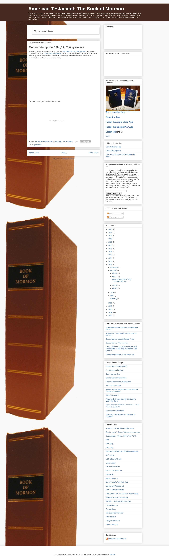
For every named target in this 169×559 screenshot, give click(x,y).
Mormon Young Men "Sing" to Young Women (56, 47)
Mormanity (109, 474)
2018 (110, 245)
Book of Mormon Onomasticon (117, 343)
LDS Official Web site (113, 459)
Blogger (112, 554)
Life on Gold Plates (113, 467)
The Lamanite (111, 517)
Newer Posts (34, 153)
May (112, 296)
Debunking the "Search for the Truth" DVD (121, 436)
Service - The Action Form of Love (118, 501)
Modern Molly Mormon (114, 470)
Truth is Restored (112, 524)
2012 (110, 264)
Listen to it (111, 132)
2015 (110, 255)
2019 (110, 242)
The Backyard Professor (114, 513)
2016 (110, 252)
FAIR (107, 440)
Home (64, 153)
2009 (110, 309)
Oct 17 (115, 276)
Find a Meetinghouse (113, 151)
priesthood (38, 145)
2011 (110, 303)
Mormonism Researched (115, 486)
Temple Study (111, 509)
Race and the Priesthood (115, 411)
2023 (110, 229)
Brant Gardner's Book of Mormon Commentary (123, 432)
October (113, 270)
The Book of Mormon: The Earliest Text (120, 354)
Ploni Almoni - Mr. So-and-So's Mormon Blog (122, 494)
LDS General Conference (52, 53)
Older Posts (93, 153)
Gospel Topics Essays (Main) (116, 366)
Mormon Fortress (112, 478)
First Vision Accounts (113, 385)
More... (108, 136)
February (113, 299)
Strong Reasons (112, 505)
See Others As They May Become (74, 51)
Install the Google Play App (119, 127)
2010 (110, 306)
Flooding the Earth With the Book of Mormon (122, 451)
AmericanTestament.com (117, 539)
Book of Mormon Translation (116, 378)
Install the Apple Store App (119, 122)
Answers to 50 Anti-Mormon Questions (120, 428)
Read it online (113, 117)
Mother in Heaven (112, 395)
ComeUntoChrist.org (113, 147)
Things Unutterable (113, 521)
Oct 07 (115, 288)
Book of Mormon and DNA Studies (118, 382)
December (114, 267)
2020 (110, 239)
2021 (110, 236)
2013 (110, 261)
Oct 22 (115, 273)
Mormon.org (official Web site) (117, 482)
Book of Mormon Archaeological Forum (120, 339)
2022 (110, 232)
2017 (110, 248)
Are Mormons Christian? (115, 370)
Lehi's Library (111, 463)
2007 (110, 316)
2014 (110, 258)
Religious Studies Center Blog (117, 497)
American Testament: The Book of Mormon (76, 8)
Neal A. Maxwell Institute (115, 490)
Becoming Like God (113, 374)
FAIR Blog (109, 444)
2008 (110, 312)
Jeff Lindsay (110, 455)
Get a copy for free (115, 112)
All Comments (113, 217)
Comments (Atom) (68, 159)
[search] (65, 31)
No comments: (68, 141)
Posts (110, 213)
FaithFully (109, 447)
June (112, 292)
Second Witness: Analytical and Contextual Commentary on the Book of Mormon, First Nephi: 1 (121, 349)
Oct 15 (115, 285)
